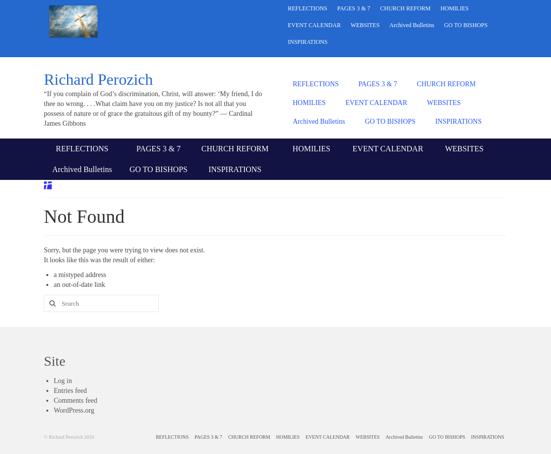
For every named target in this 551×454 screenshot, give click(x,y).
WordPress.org (74, 410)
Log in (63, 380)
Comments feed (75, 400)
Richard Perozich (98, 79)
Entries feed (70, 390)
